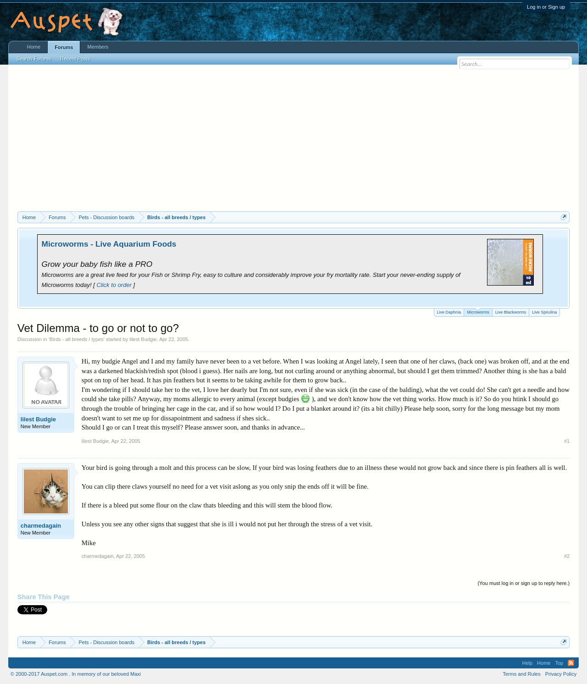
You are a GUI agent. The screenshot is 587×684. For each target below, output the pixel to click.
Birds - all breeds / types (77, 339)
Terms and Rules (522, 674)
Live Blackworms (510, 312)
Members (97, 47)
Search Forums (34, 58)
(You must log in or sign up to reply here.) (523, 583)
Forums (64, 47)
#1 (567, 441)
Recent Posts (75, 58)
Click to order (114, 284)
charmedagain (41, 525)
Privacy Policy (560, 674)
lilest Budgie (142, 339)
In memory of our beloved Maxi (106, 674)
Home (33, 47)
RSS (571, 663)
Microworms (478, 311)
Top (559, 663)
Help (527, 663)
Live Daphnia (449, 312)
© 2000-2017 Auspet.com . (40, 674)
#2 (567, 556)
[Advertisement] (293, 142)
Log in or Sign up (546, 7)
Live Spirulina (544, 312)
